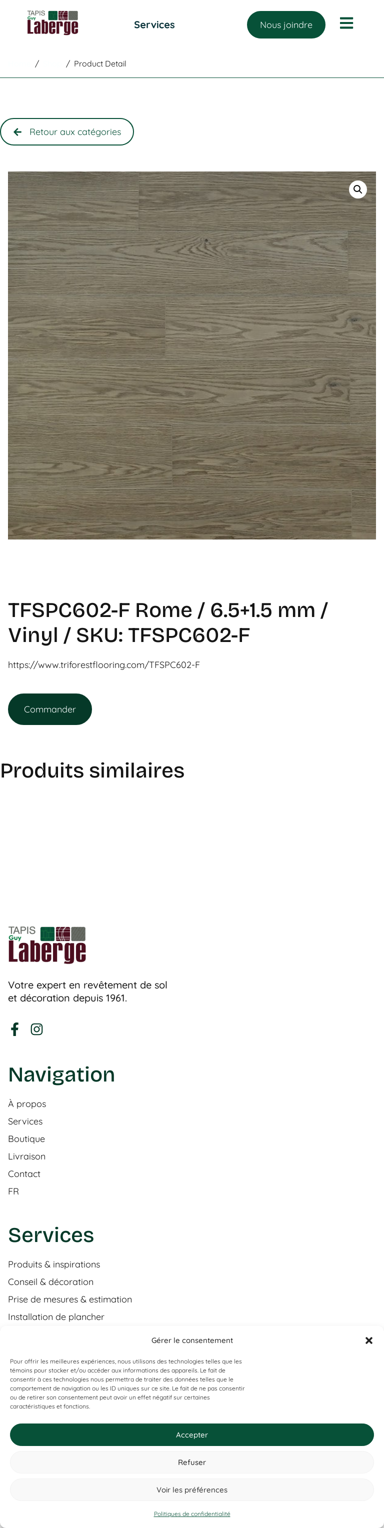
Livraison (27, 1157)
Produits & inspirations (54, 1265)
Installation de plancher (56, 1317)
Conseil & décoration (51, 1282)
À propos (27, 1104)
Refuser (192, 1462)
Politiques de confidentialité (192, 1514)
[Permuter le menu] (154, 24)
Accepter (192, 1435)
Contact (24, 1174)
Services (25, 1121)
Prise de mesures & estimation (70, 1299)
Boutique (26, 1139)
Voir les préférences (192, 1489)
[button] (369, 1341)
